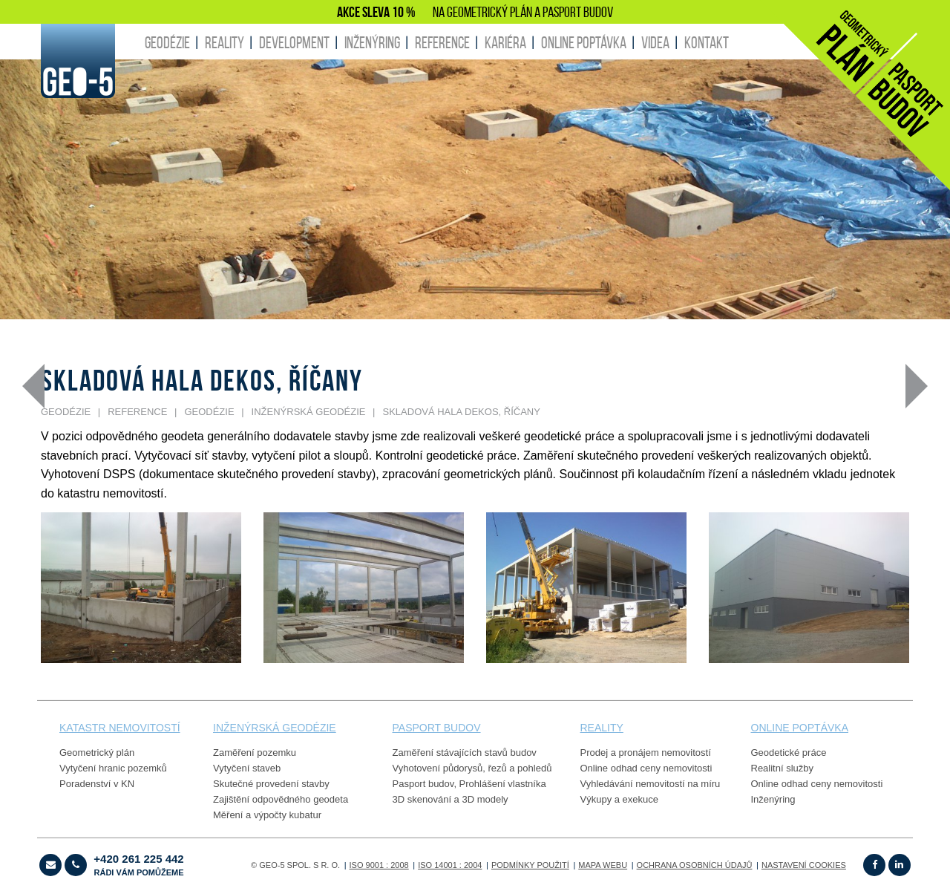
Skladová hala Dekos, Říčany (461, 411)
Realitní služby (782, 768)
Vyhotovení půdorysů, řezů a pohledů (472, 768)
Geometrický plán (96, 752)
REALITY (224, 42)
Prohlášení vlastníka (502, 783)
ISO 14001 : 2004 (450, 865)
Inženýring (773, 799)
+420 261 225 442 (138, 864)
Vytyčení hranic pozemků (113, 768)
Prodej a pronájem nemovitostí (645, 752)
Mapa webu (602, 865)
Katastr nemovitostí (119, 728)
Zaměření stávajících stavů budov (465, 752)
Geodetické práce (789, 752)
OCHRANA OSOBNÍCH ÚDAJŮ (695, 865)
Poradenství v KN (96, 783)
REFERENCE (442, 42)
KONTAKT (706, 42)
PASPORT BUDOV (578, 12)
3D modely (485, 799)
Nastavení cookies (803, 865)
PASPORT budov (437, 728)
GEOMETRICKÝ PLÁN (489, 12)
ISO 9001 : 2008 (379, 865)
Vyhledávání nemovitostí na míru (650, 783)
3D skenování (422, 799)
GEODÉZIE (167, 42)
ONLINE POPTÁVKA (583, 42)
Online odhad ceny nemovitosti (646, 768)
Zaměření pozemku (254, 752)
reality (601, 728)
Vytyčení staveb (247, 768)
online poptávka (799, 728)
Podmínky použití (530, 865)
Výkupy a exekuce (619, 799)
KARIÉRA (505, 42)
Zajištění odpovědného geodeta (280, 799)
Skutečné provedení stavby (271, 783)
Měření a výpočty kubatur (267, 814)
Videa (655, 42)
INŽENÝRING (372, 42)
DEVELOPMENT (294, 42)
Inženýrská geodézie (309, 411)
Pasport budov (423, 783)
